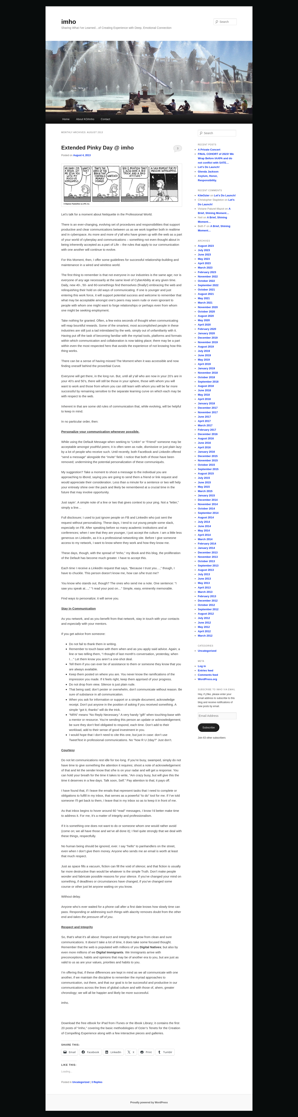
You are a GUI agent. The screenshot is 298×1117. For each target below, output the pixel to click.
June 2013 (204, 578)
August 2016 (206, 438)
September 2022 (208, 285)
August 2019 (206, 346)
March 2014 (205, 539)
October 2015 (206, 464)
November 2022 (208, 276)
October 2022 (206, 280)
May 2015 (204, 486)
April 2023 (204, 263)
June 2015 (204, 482)
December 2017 (207, 407)
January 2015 (206, 495)
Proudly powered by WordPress (149, 1102)
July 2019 (204, 350)
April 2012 (204, 631)
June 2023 (204, 254)
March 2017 (205, 425)
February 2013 (207, 596)
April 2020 (204, 324)
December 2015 (207, 456)
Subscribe (208, 727)
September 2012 (208, 609)
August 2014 (206, 517)
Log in (202, 666)
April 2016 (204, 447)
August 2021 (206, 293)
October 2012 (206, 605)
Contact (105, 119)
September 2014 (208, 512)
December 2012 (207, 600)
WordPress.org (207, 679)
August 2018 (206, 386)
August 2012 (206, 613)
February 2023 (207, 272)
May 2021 (204, 298)
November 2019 (208, 342)
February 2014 (207, 543)
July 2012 (204, 618)
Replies (96, 1082)
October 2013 (206, 561)
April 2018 (204, 399)
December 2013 (207, 552)
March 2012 (205, 635)
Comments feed (208, 674)
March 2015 (205, 491)
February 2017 (207, 429)
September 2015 (208, 469)
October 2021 (206, 289)
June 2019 (204, 355)
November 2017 (208, 412)
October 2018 (206, 377)
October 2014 (206, 508)
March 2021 (205, 302)
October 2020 (206, 311)
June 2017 (204, 416)
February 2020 (207, 329)
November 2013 (208, 556)
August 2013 (206, 569)
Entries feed (205, 670)
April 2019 (204, 364)
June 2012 (204, 622)
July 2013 (204, 574)
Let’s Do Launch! (209, 167)
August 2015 (206, 473)
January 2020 (206, 333)
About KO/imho (85, 119)
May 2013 (204, 583)
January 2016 (206, 451)
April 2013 (204, 587)
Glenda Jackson (208, 171)
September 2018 (208, 381)
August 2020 (206, 315)
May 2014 (204, 530)
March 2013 (205, 591)
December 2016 (207, 434)
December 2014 (207, 499)
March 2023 (205, 267)
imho (68, 21)
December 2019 (207, 337)
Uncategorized (80, 1082)
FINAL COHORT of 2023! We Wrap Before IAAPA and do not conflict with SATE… (216, 158)
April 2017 (204, 421)
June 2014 (204, 526)
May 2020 (204, 320)
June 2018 (204, 390)
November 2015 (208, 460)
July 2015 (204, 477)
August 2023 (206, 245)
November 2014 (208, 504)
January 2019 (206, 368)
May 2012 (204, 626)
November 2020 (208, 307)
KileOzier (203, 195)
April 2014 (204, 534)
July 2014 (204, 521)
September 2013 (208, 565)
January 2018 (206, 403)
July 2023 (204, 250)
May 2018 (204, 394)
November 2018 (208, 372)
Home (66, 119)
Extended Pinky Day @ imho (97, 148)
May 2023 (204, 258)
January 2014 (206, 547)
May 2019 (204, 359)
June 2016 (204, 442)
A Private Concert (209, 149)
